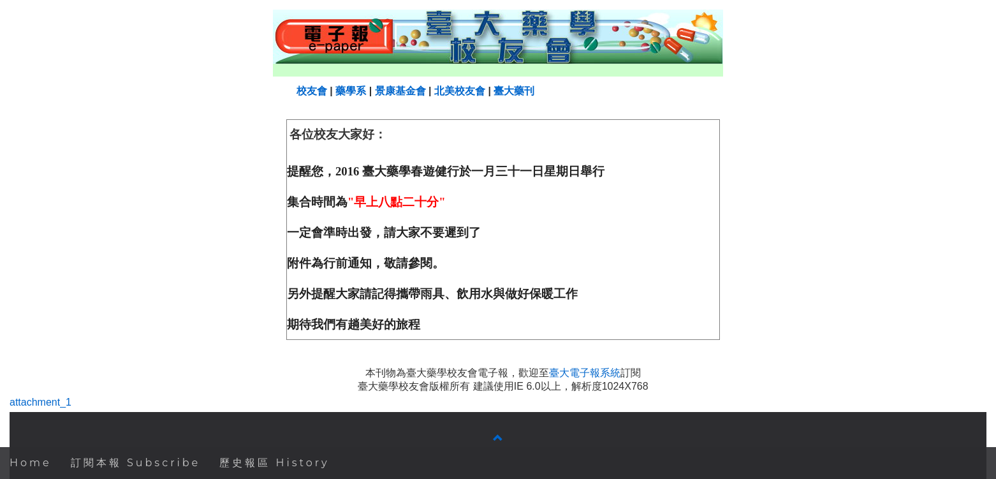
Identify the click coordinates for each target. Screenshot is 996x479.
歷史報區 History (274, 463)
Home (31, 463)
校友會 (312, 90)
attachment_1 (40, 402)
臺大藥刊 (514, 90)
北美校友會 (459, 90)
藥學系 (350, 90)
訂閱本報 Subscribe (136, 463)
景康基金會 (400, 90)
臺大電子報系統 (584, 372)
